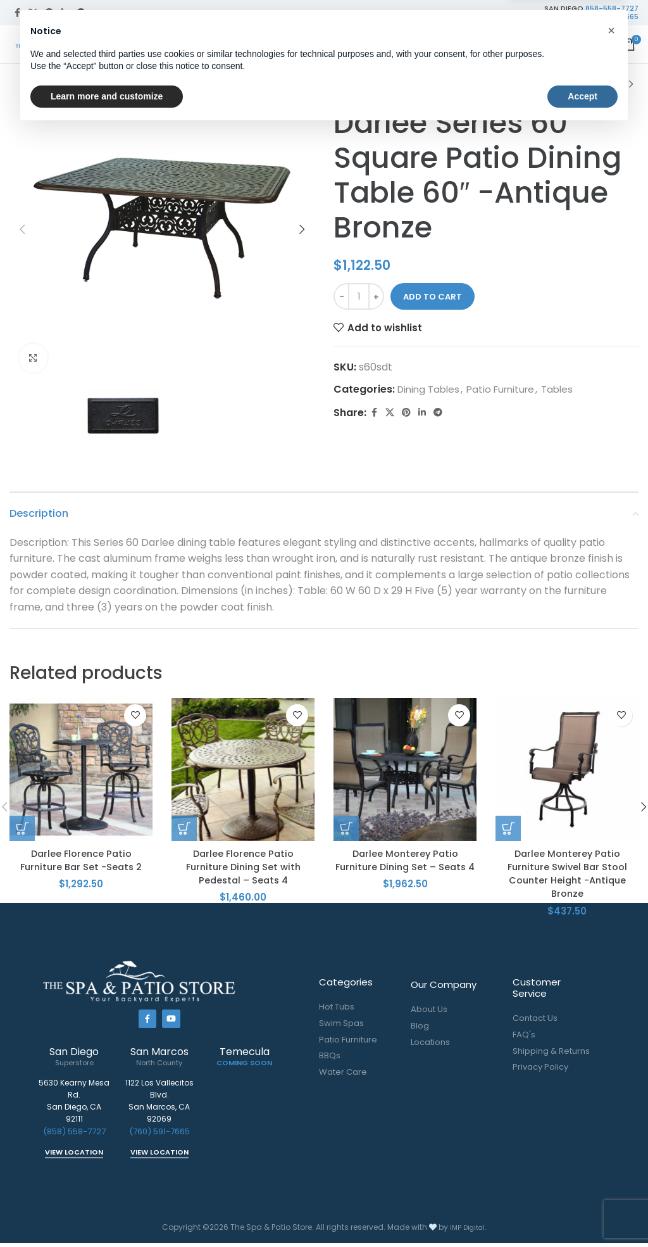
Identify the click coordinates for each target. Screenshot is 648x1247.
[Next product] (631, 84)
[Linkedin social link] (65, 13)
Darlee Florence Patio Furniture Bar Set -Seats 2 (81, 860)
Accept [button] (582, 1212)
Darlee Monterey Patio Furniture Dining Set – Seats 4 (405, 867)
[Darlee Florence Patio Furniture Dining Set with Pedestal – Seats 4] (243, 769)
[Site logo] (60, 43)
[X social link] (33, 13)
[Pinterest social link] (49, 13)
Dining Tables (505, 84)
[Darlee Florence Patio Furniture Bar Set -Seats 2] (81, 769)
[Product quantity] (358, 296)
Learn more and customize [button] (107, 1212)
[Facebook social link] (17, 13)
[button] (22, 229)
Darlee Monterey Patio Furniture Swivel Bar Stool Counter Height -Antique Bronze (567, 874)
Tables (438, 84)
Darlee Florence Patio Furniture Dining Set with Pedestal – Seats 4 (243, 867)
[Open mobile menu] (603, 44)
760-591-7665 (613, 16)
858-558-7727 (612, 8)
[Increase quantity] (376, 296)
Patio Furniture (369, 84)
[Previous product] (600, 84)
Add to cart (432, 297)
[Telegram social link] (81, 13)
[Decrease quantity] (341, 296)
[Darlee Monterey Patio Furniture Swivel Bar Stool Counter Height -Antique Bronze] (567, 769)
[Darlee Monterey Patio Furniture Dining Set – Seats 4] (405, 769)
